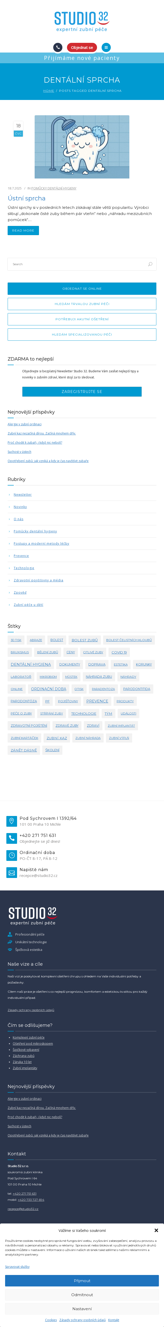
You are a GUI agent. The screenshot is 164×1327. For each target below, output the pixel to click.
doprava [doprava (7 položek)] (96, 664)
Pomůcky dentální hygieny (53, 188)
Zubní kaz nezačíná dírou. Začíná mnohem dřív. (42, 433)
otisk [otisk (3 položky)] (79, 689)
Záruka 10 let (22, 1062)
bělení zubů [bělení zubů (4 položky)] (47, 652)
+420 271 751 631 (24, 1193)
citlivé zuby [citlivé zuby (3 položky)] (93, 652)
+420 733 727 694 (31, 1200)
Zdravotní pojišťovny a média (38, 580)
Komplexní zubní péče (29, 1037)
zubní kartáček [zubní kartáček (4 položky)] (24, 738)
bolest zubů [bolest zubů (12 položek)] (85, 640)
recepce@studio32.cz (23, 1209)
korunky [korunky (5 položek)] (144, 664)
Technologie (24, 568)
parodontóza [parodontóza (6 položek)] (24, 701)
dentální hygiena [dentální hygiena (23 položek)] (31, 664)
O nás (18, 519)
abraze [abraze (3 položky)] (36, 640)
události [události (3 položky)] (128, 713)
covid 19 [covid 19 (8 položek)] (119, 652)
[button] (156, 1230)
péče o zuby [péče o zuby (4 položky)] (21, 713)
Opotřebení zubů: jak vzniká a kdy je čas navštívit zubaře (48, 461)
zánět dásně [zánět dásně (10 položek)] (24, 750)
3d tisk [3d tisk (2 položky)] (16, 640)
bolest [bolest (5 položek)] (56, 640)
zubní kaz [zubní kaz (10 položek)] (57, 738)
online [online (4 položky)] (17, 689)
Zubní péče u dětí (28, 605)
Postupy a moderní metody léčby (41, 543)
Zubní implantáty (25, 1068)
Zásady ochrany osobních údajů (82, 1320)
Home (48, 91)
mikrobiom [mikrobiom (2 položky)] (48, 677)
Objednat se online (82, 288)
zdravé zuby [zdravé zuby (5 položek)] (67, 726)
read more (23, 230)
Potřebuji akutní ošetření (82, 319)
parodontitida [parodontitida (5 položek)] (136, 689)
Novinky (20, 507)
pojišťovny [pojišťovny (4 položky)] (68, 701)
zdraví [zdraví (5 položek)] (93, 726)
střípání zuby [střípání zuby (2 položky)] (51, 713)
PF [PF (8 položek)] (47, 701)
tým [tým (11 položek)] (108, 713)
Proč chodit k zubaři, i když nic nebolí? (35, 442)
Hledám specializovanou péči (82, 334)
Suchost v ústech (19, 452)
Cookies (51, 1320)
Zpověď (20, 592)
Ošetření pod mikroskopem (33, 1043)
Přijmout (82, 1280)
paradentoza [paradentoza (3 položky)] (103, 689)
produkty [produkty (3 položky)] (125, 701)
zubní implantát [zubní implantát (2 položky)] (121, 726)
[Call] (58, 47)
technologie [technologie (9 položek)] (83, 713)
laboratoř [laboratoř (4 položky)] (21, 677)
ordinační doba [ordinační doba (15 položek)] (48, 689)
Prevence (21, 556)
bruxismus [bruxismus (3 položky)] (20, 652)
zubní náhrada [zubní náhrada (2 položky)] (88, 738)
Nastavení (82, 1308)
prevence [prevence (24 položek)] (97, 701)
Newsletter (23, 494)
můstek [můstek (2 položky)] (71, 677)
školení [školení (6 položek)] (52, 750)
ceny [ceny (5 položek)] (70, 652)
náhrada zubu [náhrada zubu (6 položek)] (99, 677)
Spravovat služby (17, 1267)
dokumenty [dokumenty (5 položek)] (69, 664)
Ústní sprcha (27, 198)
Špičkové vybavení (26, 1050)
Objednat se (82, 47)
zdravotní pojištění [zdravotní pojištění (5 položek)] (29, 726)
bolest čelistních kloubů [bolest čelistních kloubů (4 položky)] (129, 640)
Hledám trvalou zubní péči (82, 304)
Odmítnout (82, 1294)
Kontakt (113, 1320)
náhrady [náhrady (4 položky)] (128, 677)
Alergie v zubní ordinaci (25, 424)
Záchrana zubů (23, 1056)
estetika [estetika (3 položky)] (121, 664)
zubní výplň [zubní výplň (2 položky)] (119, 738)
